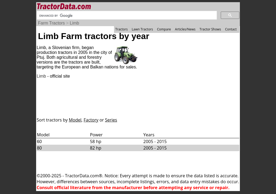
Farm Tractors (51, 23)
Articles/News (185, 29)
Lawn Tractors (142, 29)
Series (111, 120)
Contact (231, 29)
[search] (126, 15)
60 (39, 141)
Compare (164, 29)
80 (39, 148)
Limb (74, 23)
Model (75, 120)
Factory (91, 120)
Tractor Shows (210, 29)
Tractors (121, 29)
